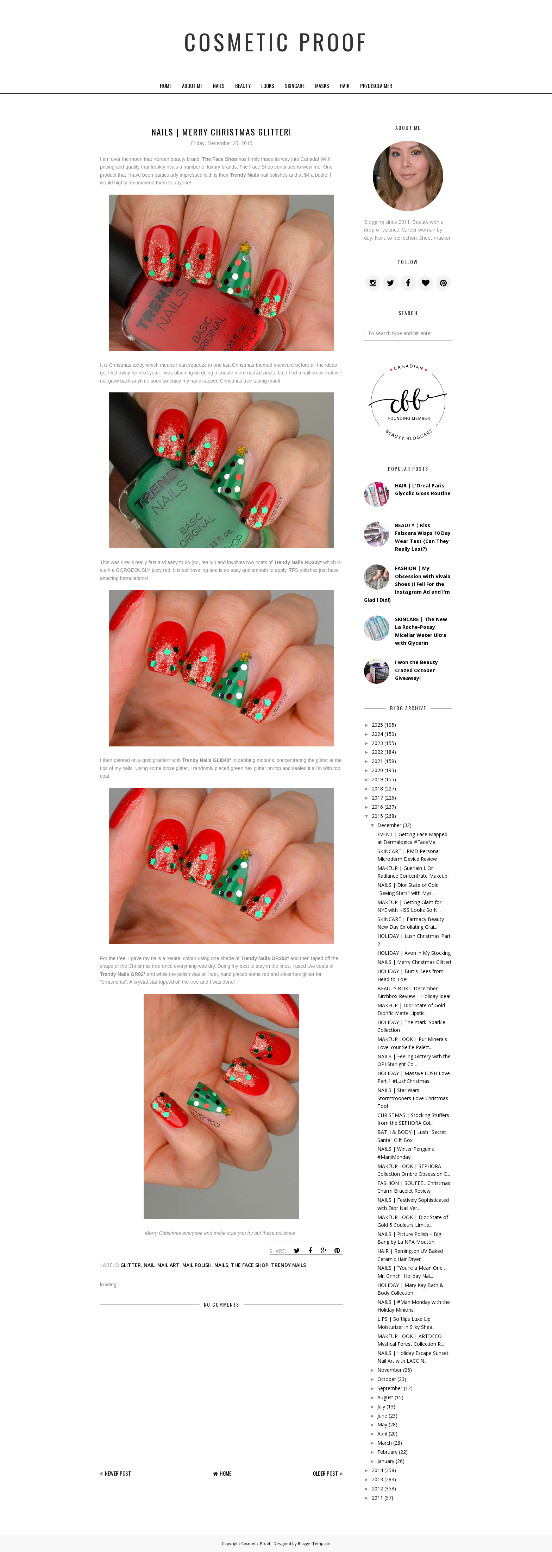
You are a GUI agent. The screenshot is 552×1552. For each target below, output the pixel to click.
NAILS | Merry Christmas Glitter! (414, 962)
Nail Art (168, 1265)
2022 (377, 752)
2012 (377, 1488)
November (389, 1370)
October (386, 1379)
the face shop (249, 1265)
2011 (377, 1497)
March (384, 1442)
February (387, 1452)
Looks (267, 85)
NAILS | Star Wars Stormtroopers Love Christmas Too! (412, 1098)
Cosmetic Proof (276, 38)
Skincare (295, 85)
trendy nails (288, 1265)
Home (165, 85)
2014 (377, 1470)
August (385, 1397)
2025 (377, 724)
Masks (322, 85)
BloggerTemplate (314, 1543)
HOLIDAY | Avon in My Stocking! (414, 953)
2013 (377, 1479)
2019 (377, 779)
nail (149, 1265)
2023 (377, 743)
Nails (219, 85)
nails (221, 1265)
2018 (377, 788)
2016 (377, 806)
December (389, 825)
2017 (377, 797)
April (382, 1433)
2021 (377, 761)
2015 (377, 816)
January (385, 1461)
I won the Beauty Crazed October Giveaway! (416, 670)
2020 (377, 770)
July (381, 1406)
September (389, 1388)
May (382, 1424)
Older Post (325, 1473)
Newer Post (118, 1473)
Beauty (243, 85)
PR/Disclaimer (376, 85)
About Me (192, 85)
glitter (130, 1265)
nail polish (197, 1265)
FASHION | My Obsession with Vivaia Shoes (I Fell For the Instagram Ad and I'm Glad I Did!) (407, 584)
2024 (377, 734)
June (382, 1415)
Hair (345, 85)
